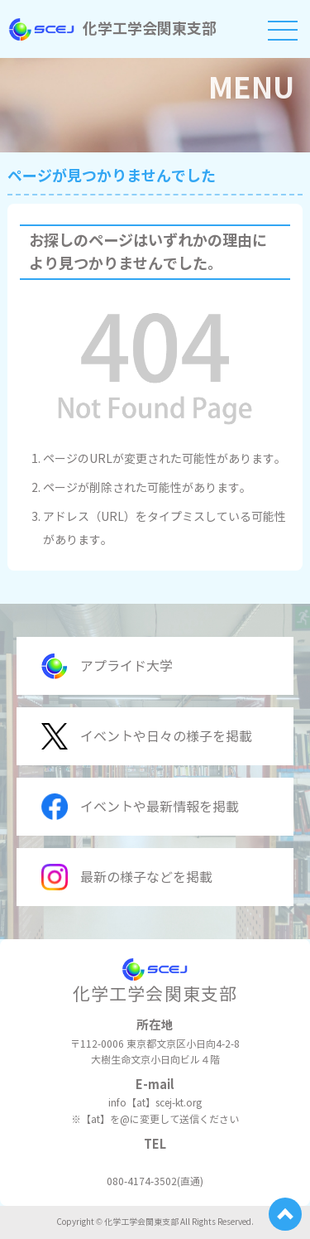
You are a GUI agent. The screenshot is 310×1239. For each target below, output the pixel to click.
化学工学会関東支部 (112, 28)
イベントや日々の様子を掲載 (146, 736)
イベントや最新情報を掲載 (140, 806)
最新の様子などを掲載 (126, 877)
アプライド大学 (107, 666)
